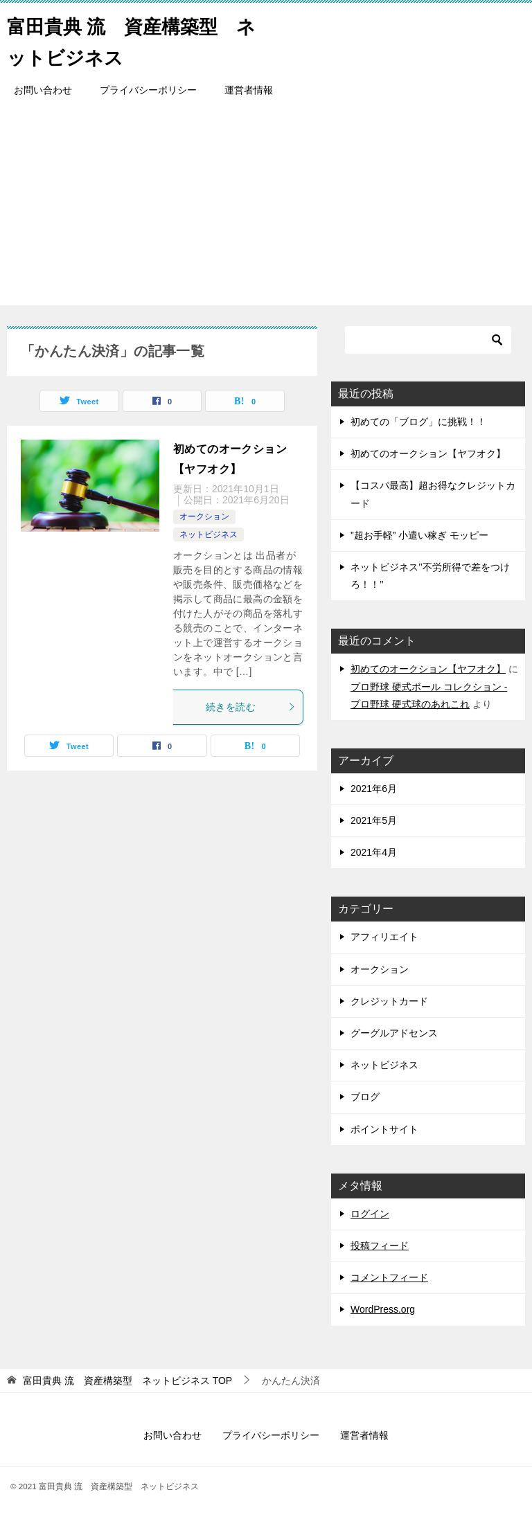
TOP (127, 1380)
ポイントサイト (384, 1129)
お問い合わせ (43, 90)
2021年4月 (374, 852)
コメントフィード (389, 1277)
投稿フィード (380, 1245)
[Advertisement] (266, 208)
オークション (204, 516)
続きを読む (251, 706)
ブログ (365, 1096)
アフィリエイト (384, 936)
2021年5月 (374, 820)
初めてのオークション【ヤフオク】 (428, 453)
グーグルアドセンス (394, 1033)
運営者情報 (248, 90)
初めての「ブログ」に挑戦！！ (418, 421)
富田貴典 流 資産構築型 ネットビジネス (134, 39)
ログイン (370, 1213)
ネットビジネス (208, 534)
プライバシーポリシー (148, 90)
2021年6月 (374, 788)
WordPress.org (383, 1309)
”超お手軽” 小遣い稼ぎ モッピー (419, 535)
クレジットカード (389, 1001)
